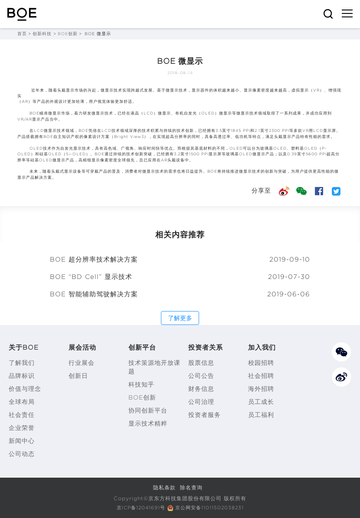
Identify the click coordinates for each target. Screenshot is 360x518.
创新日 (78, 375)
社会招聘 (261, 375)
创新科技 (42, 33)
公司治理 (201, 401)
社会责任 (22, 414)
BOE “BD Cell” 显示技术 (91, 276)
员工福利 (261, 414)
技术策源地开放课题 (154, 367)
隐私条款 (164, 487)
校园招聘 (261, 362)
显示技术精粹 (147, 423)
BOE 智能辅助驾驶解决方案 (94, 294)
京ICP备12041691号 (138, 507)
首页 (22, 33)
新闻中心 (22, 440)
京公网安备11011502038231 (211, 507)
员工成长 (261, 401)
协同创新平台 (147, 410)
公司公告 (201, 375)
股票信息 (201, 362)
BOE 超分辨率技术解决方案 (94, 259)
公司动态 (22, 453)
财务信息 (201, 388)
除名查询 (191, 487)
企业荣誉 (22, 427)
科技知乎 (141, 384)
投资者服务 (204, 414)
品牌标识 (22, 375)
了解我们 (22, 362)
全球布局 (22, 401)
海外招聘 (261, 388)
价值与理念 (25, 388)
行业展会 (82, 362)
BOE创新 (68, 33)
